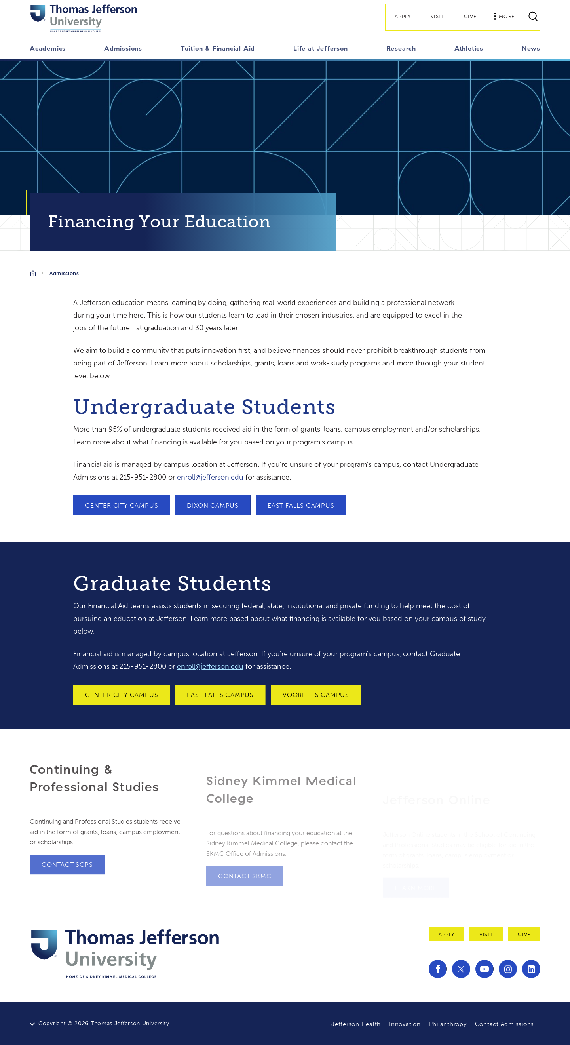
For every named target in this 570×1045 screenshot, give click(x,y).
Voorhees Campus (316, 695)
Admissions (64, 273)
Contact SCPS (67, 882)
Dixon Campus (213, 505)
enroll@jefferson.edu (210, 477)
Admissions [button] (123, 48)
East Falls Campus (301, 505)
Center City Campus (121, 505)
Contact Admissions (504, 1024)
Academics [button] (48, 48)
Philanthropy (448, 1024)
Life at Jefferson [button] (320, 48)
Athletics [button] (468, 48)
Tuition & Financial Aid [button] (217, 48)
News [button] (531, 48)
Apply (402, 16)
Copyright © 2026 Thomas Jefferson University (103, 1023)
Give (470, 16)
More (504, 16)
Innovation (405, 1024)
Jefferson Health (356, 1024)
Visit (437, 16)
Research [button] (401, 48)
